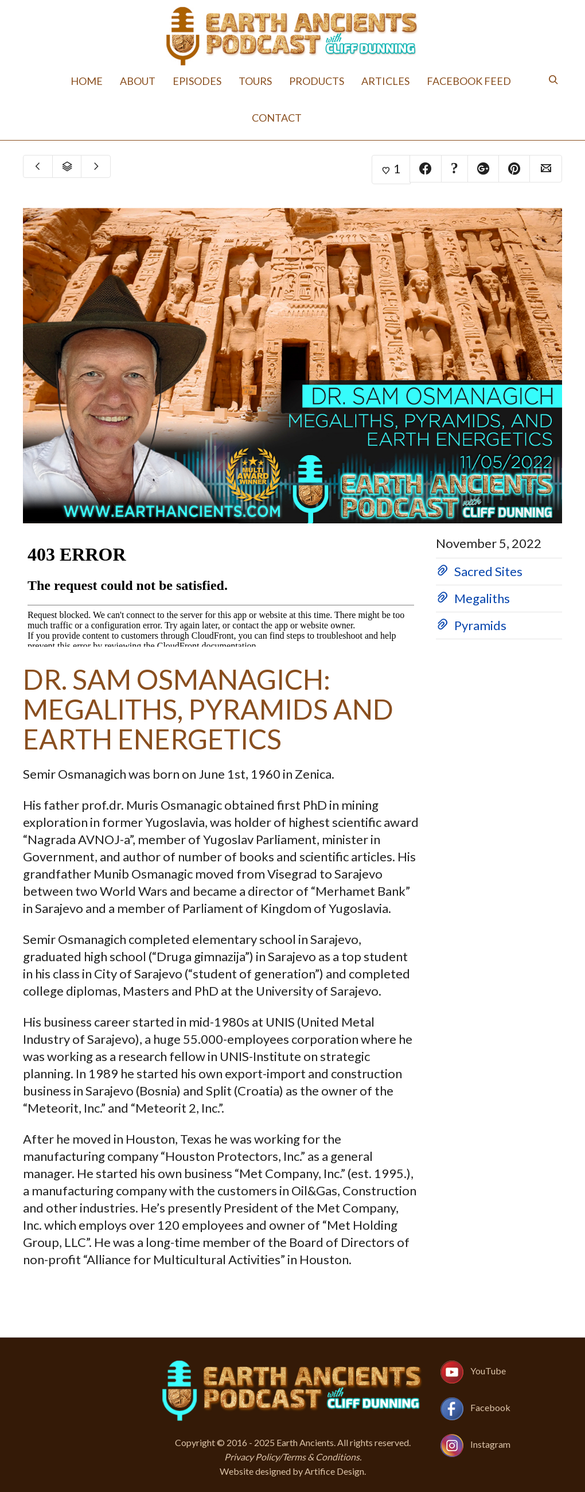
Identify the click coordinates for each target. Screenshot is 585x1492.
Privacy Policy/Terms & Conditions (292, 1456)
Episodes (197, 81)
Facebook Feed (469, 81)
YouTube (488, 1370)
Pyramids (480, 625)
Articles (385, 81)
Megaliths (482, 598)
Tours (255, 81)
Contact (277, 117)
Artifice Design (334, 1471)
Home (87, 81)
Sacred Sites (488, 571)
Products (316, 81)
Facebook (490, 1407)
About (137, 81)
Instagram (490, 1444)
